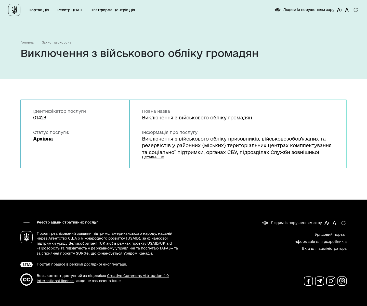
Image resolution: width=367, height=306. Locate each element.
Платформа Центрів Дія (112, 10)
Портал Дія (39, 10)
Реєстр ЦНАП (69, 10)
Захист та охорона (56, 42)
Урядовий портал (331, 234)
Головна (27, 42)
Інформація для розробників (320, 242)
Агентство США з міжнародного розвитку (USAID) (94, 238)
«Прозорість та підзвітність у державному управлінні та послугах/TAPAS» (105, 248)
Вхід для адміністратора (324, 248)
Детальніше (153, 158)
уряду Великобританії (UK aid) (85, 243)
